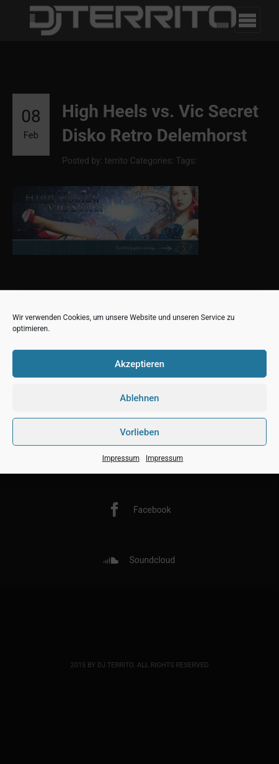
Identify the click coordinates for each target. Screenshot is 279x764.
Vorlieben (139, 431)
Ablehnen (139, 397)
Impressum (121, 458)
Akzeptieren (139, 363)
